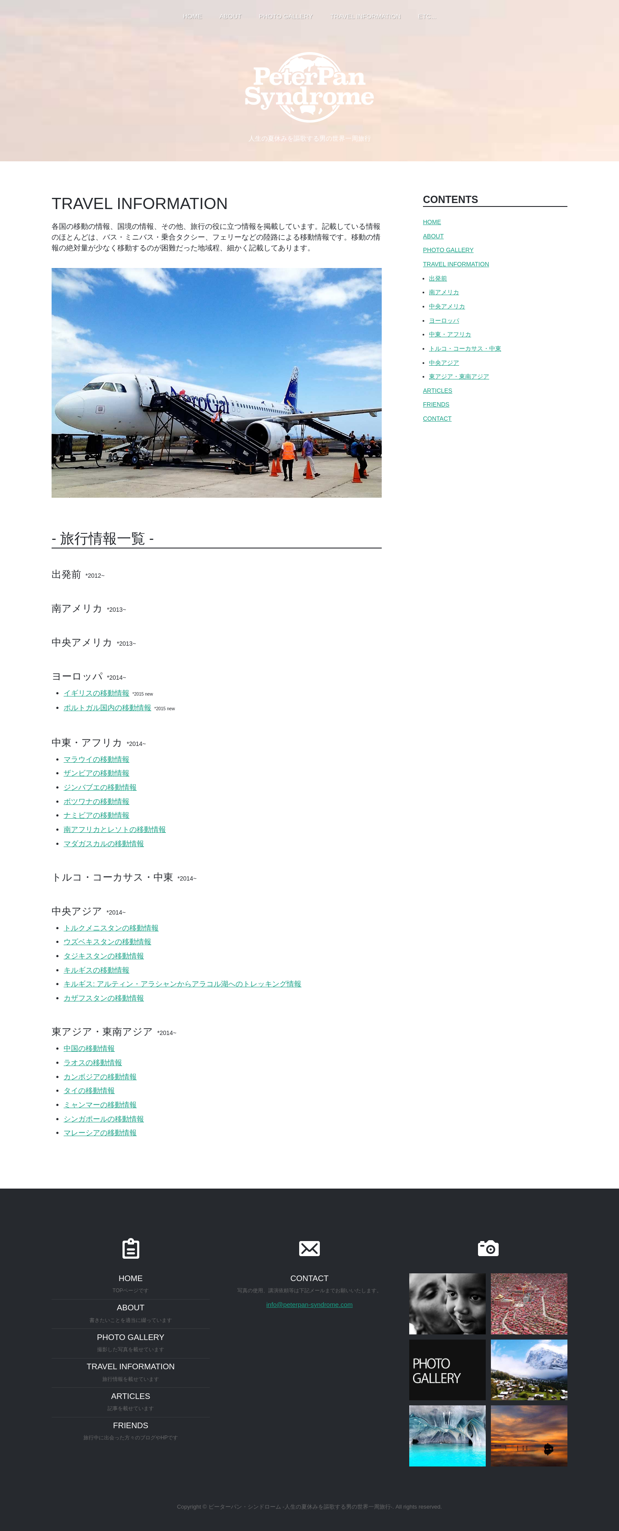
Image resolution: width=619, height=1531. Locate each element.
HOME (432, 222)
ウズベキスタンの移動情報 (107, 942)
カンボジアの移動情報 (100, 1077)
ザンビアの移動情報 (96, 773)
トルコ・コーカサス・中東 (465, 348)
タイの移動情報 (89, 1091)
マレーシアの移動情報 (100, 1133)
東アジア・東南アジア (459, 376)
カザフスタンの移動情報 (104, 998)
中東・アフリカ (450, 334)
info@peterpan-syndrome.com (310, 1304)
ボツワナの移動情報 (96, 802)
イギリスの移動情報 (96, 693)
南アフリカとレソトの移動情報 (115, 830)
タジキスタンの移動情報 (104, 956)
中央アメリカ (447, 306)
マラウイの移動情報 (96, 759)
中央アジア (444, 362)
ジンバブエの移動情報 (100, 787)
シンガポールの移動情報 (104, 1119)
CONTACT (437, 418)
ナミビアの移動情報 (96, 815)
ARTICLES (437, 390)
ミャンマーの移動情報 (100, 1105)
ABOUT (433, 236)
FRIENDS (436, 404)
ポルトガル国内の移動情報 (107, 708)
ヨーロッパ (444, 320)
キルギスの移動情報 (96, 970)
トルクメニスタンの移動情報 (111, 928)
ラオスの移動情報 (93, 1063)
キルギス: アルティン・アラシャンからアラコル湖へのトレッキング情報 (182, 984)
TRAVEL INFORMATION (456, 264)
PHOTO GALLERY (448, 249)
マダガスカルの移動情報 (104, 844)
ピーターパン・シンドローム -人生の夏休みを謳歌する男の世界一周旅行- (300, 1506)
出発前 (438, 278)
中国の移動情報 (89, 1048)
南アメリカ (444, 292)
